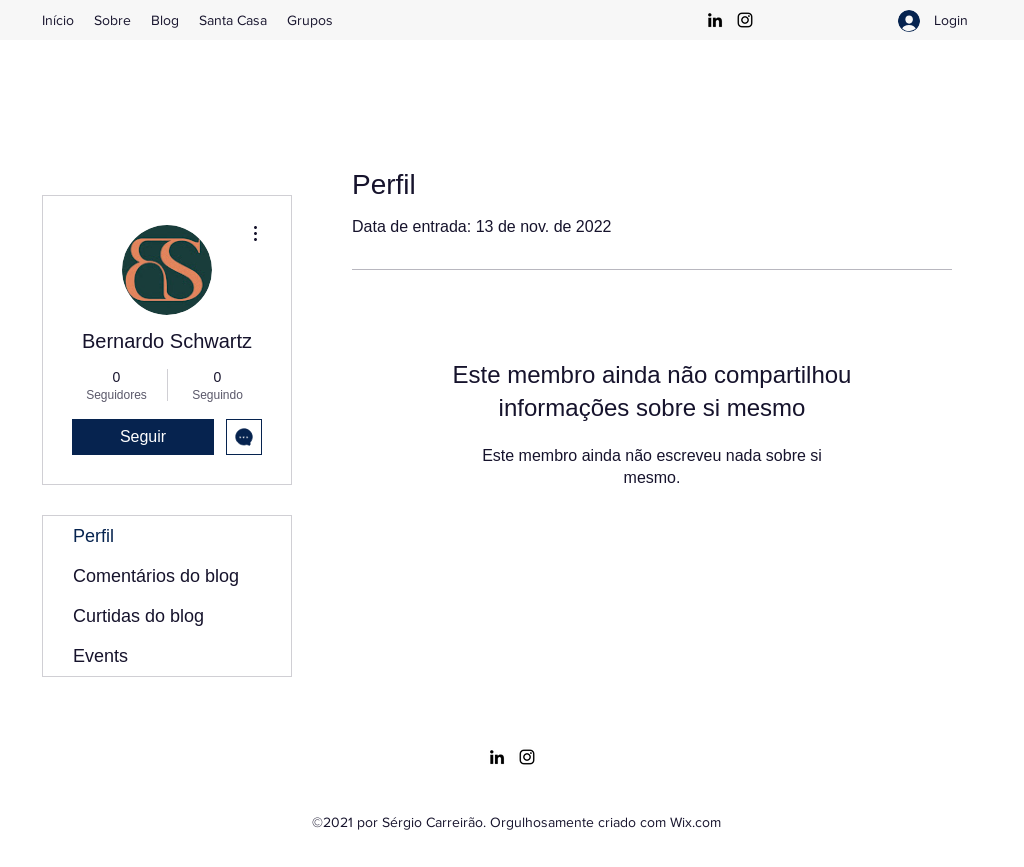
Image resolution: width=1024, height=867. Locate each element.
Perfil (93, 536)
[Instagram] (745, 20)
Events (100, 656)
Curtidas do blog (138, 616)
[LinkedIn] (715, 20)
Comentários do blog (156, 576)
